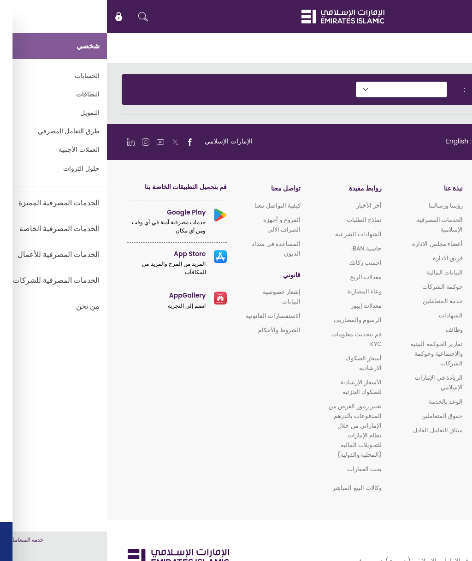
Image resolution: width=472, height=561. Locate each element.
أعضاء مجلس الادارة (330, 244)
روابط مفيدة (258, 188)
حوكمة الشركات (335, 287)
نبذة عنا (346, 188)
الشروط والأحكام (172, 330)
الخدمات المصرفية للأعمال (418, 276)
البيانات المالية (338, 272)
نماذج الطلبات (257, 220)
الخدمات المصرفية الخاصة (419, 264)
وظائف (347, 330)
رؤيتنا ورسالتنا (339, 205)
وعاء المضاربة (257, 291)
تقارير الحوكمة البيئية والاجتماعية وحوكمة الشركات (329, 353)
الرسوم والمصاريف (251, 320)
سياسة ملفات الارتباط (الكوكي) (409, 543)
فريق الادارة (341, 258)
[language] (371, 141)
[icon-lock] (12, 16)
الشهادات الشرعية (251, 234)
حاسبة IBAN (259, 248)
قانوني (185, 275)
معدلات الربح (259, 277)
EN (438, 16)
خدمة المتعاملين (336, 301)
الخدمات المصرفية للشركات (417, 289)
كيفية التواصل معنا (171, 205)
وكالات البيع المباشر (250, 488)
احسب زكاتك (258, 263)
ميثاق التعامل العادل (331, 430)
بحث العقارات (257, 469)
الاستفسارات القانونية (166, 316)
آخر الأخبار (262, 205)
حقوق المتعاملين (335, 416)
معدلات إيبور (259, 306)
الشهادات (344, 315)
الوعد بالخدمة (339, 402)
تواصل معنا (179, 188)
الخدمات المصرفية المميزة (418, 252)
